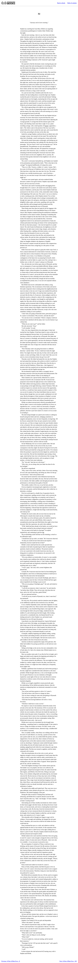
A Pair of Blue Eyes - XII (68, 961)
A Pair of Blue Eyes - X (10, 961)
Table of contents (72, 3)
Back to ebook (61, 3)
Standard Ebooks (8, 3)
